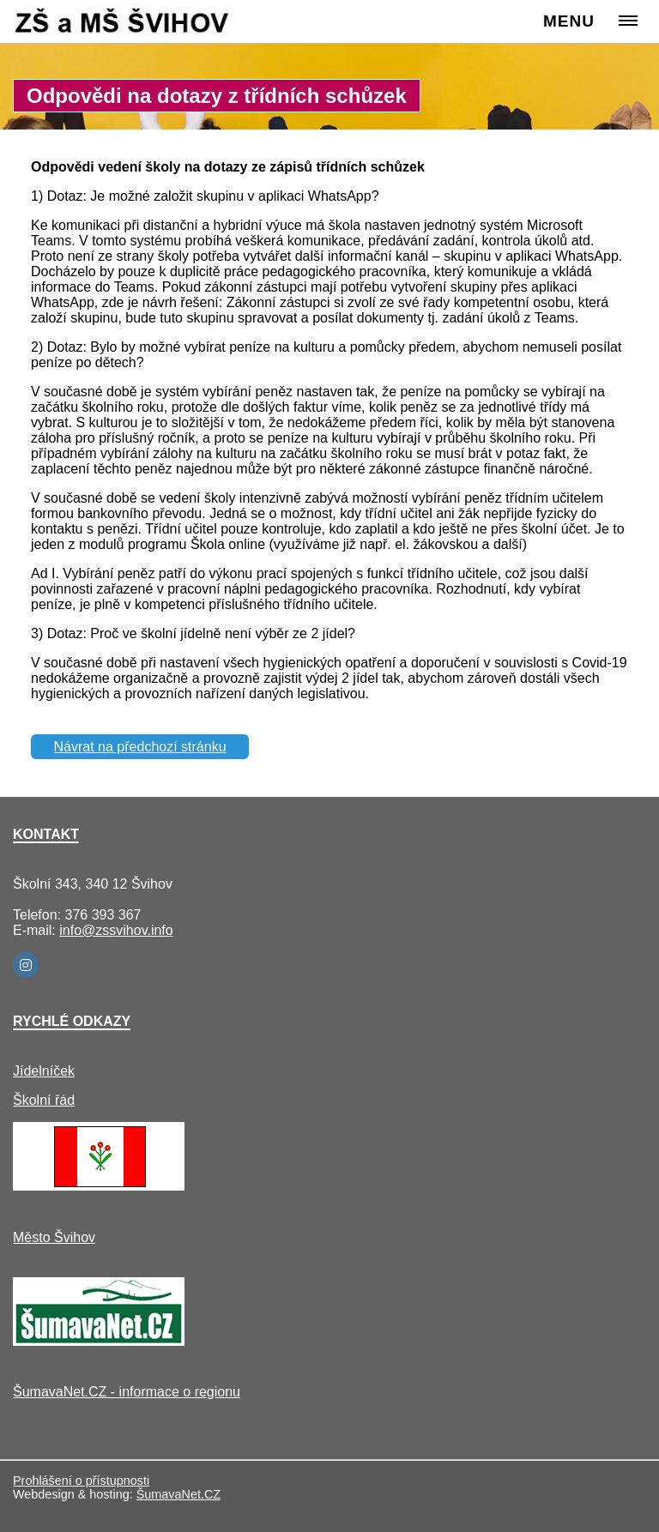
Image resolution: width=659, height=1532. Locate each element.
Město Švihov (54, 1237)
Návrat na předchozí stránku (140, 746)
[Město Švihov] (98, 1186)
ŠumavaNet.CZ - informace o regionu (126, 1391)
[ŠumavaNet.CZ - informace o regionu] (98, 1341)
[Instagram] (26, 965)
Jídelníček (44, 1071)
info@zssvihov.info (115, 930)
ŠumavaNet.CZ (178, 1494)
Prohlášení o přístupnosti (81, 1480)
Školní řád (44, 1100)
